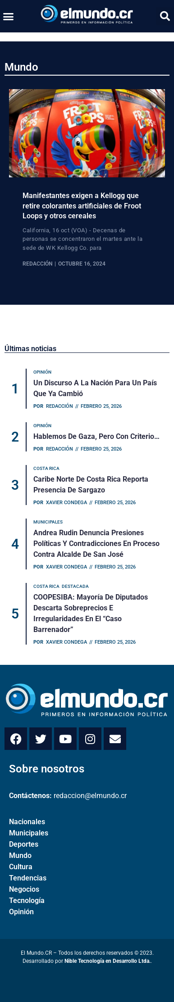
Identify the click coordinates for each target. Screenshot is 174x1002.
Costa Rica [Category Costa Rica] (46, 468)
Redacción (59, 406)
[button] (8, 16)
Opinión (21, 911)
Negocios (24, 889)
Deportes (23, 844)
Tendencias (27, 878)
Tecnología (27, 900)
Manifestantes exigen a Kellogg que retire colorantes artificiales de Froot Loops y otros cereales (82, 205)
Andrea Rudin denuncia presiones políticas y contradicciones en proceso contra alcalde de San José (96, 543)
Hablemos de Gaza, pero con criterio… (96, 436)
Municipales (28, 833)
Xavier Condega (66, 502)
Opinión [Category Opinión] (42, 372)
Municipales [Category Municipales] (48, 521)
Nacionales (27, 821)
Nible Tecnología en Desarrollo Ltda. (107, 961)
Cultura (20, 866)
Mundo (21, 67)
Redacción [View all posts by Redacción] (37, 263)
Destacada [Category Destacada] (75, 586)
